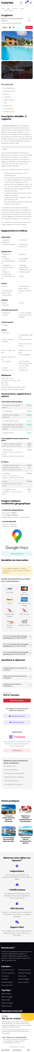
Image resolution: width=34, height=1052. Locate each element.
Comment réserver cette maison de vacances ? (15, 669)
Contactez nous (17, 722)
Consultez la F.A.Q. (17, 716)
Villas (2, 8)
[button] (9, 27)
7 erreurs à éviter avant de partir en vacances (8, 819)
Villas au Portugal (7, 1003)
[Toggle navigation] (31, 3)
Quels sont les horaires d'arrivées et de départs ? (15, 677)
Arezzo (22, 8)
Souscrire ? (17, 750)
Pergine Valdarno (9, 10)
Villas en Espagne (7, 997)
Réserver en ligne (17, 700)
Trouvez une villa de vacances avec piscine (25, 840)
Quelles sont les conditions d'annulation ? (12, 685)
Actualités (4, 979)
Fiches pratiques (6, 982)
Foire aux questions (7, 973)
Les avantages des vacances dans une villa (8, 839)
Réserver (29, 27)
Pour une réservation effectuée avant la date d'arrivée (15, 637)
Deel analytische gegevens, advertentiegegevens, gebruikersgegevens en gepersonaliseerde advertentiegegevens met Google (15, 1041)
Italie (8, 8)
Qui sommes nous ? (7, 970)
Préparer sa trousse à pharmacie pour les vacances (25, 819)
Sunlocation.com (6, 985)
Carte (4, 27)
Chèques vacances (24, 973)
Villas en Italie (5, 1000)
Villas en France (6, 994)
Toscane (15, 8)
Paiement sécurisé (24, 970)
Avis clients (5, 976)
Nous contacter (23, 982)
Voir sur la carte (17, 554)
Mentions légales (23, 979)
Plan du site (22, 976)
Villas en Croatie (6, 1006)
